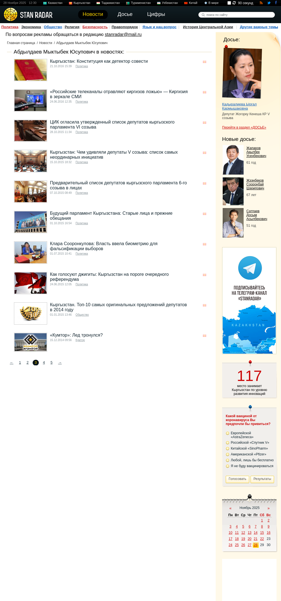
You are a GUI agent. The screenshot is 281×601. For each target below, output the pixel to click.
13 (249, 533)
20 (249, 539)
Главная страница (21, 43)
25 (237, 545)
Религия (72, 27)
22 (262, 539)
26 (243, 545)
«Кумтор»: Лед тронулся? (76, 335)
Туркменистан (141, 2)
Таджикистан (110, 2)
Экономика (31, 27)
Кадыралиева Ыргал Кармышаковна (239, 106)
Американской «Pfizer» (248, 454)
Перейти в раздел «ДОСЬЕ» (244, 127)
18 (237, 539)
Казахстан (55, 2)
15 (262, 533)
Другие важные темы (259, 27)
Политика (9, 27)
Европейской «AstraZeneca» (242, 435)
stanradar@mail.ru (123, 34)
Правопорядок (125, 27)
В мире (213, 2)
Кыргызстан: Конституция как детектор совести (99, 61)
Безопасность (95, 27)
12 (243, 533)
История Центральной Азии (208, 27)
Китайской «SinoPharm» (249, 448)
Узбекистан (170, 2)
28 (255, 545)
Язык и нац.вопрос (160, 27)
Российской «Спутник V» (250, 443)
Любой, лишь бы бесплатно (252, 460)
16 (268, 533)
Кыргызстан (82, 2)
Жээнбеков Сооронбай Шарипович (255, 184)
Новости (45, 43)
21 (255, 539)
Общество (53, 27)
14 (255, 533)
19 (243, 539)
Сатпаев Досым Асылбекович (256, 215)
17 (230, 539)
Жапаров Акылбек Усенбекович (256, 152)
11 (237, 533)
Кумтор (80, 340)
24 (230, 545)
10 (230, 533)
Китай (193, 2)
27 (249, 545)
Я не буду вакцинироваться (252, 466)
